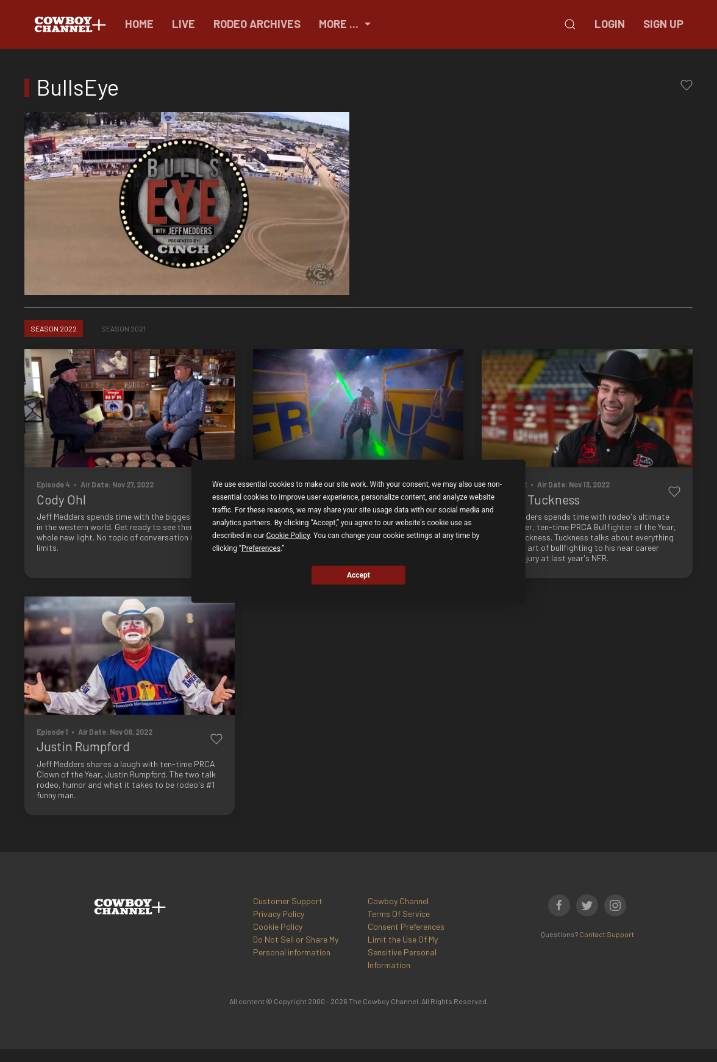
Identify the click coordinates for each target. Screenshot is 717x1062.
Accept (358, 575)
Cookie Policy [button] (288, 535)
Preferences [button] (260, 547)
